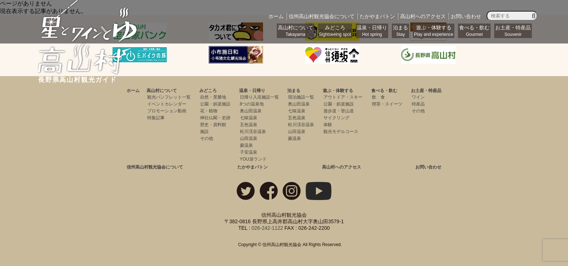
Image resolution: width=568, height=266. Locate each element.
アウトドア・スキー (343, 97)
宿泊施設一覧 (301, 97)
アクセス (423, 16)
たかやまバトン (252, 167)
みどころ (335, 31)
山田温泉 (248, 138)
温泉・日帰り (372, 31)
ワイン (418, 97)
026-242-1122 (267, 228)
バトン (377, 16)
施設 (204, 131)
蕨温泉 (246, 145)
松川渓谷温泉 (253, 131)
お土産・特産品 (513, 31)
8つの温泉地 (252, 104)
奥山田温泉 (251, 110)
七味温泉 (248, 117)
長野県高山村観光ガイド (88, 76)
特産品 (418, 104)
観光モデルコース (340, 131)
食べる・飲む (474, 31)
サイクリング (336, 117)
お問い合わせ (466, 16)
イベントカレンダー (166, 104)
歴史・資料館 (213, 124)
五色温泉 (248, 124)
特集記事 (156, 117)
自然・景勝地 (213, 97)
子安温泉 (248, 152)
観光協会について (322, 16)
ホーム (276, 16)
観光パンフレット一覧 (169, 97)
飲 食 (378, 97)
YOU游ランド (253, 159)
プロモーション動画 (166, 110)
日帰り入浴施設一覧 (259, 97)
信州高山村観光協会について (155, 167)
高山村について (295, 31)
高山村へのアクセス (341, 167)
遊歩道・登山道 (338, 110)
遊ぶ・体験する (433, 31)
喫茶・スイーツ (387, 104)
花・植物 (208, 110)
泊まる (400, 31)
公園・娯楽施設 (215, 104)
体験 (327, 124)
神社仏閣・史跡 (215, 117)
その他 (206, 138)
